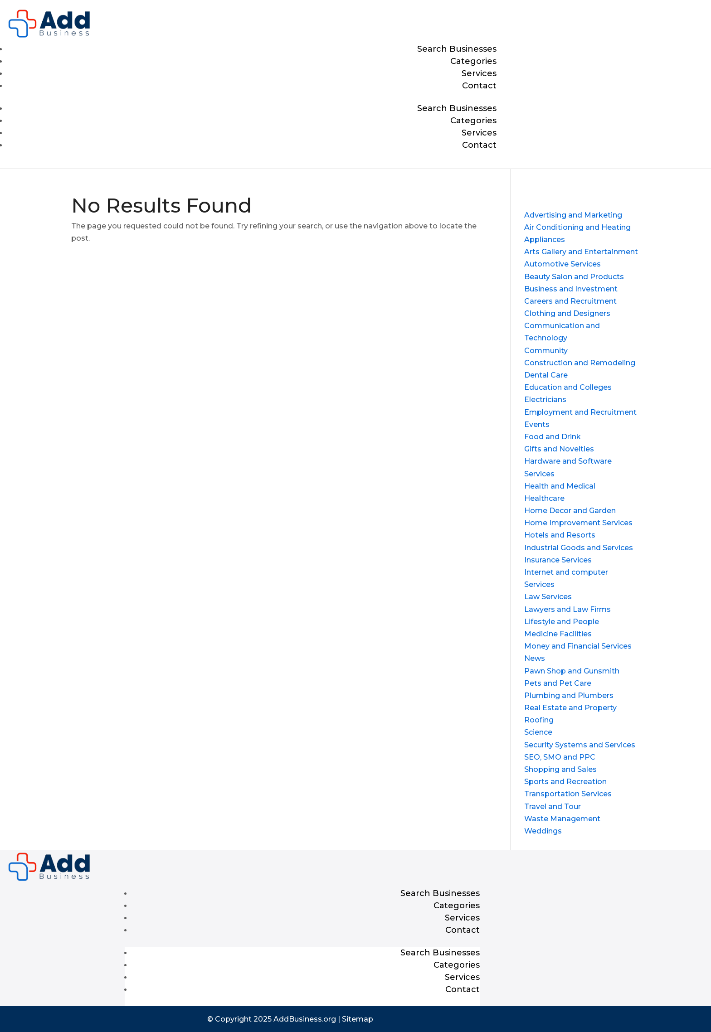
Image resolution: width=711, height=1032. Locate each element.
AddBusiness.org (304, 1019)
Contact (479, 86)
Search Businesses (457, 49)
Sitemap (357, 1019)
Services (479, 73)
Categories (473, 61)
